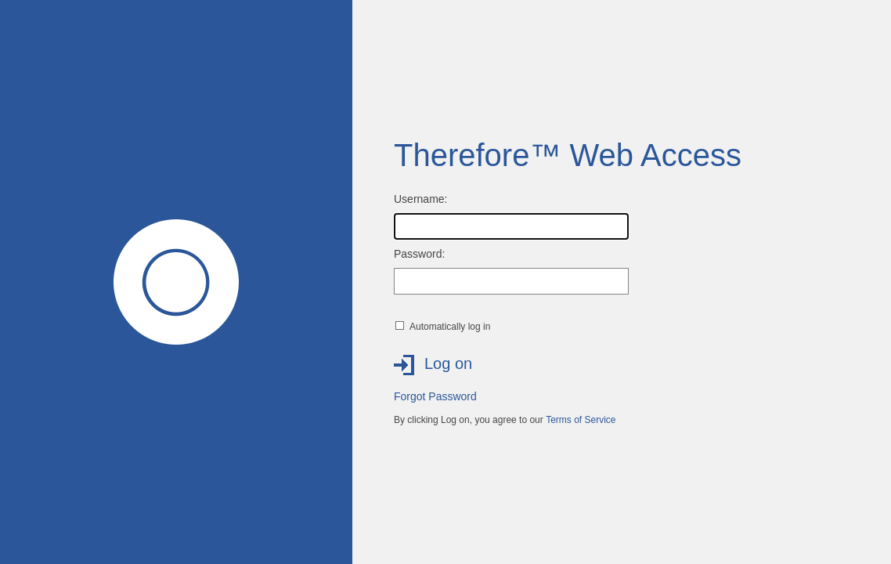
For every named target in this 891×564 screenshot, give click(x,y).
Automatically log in (449, 326)
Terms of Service (580, 419)
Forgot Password (435, 396)
